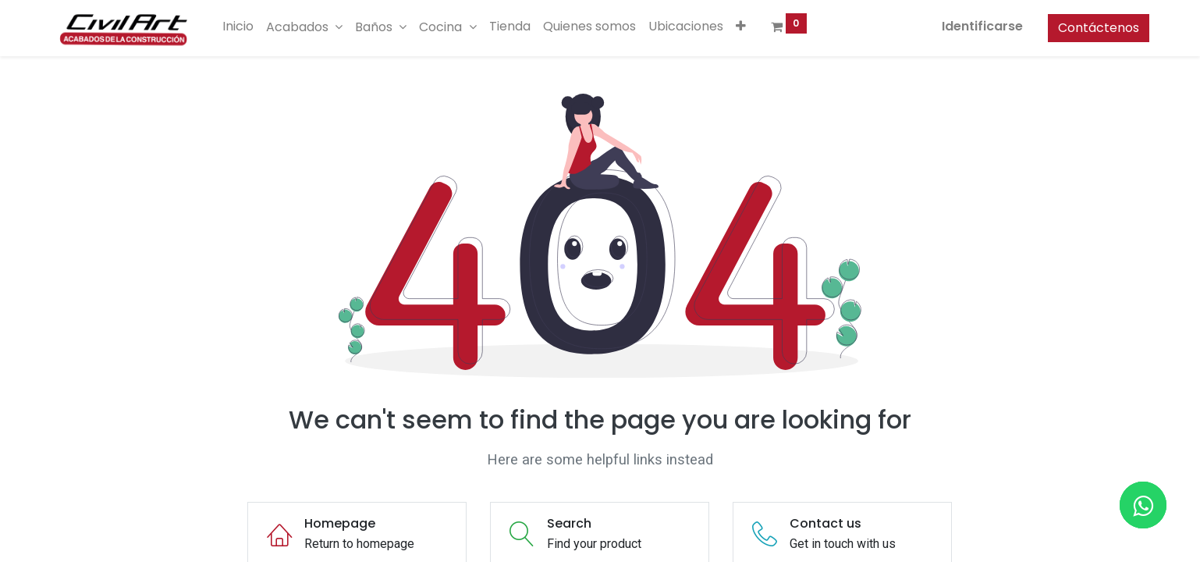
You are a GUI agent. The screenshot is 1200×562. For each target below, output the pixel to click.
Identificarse (967, 26)
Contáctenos (1083, 28)
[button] (755, 26)
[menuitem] (253, 26)
